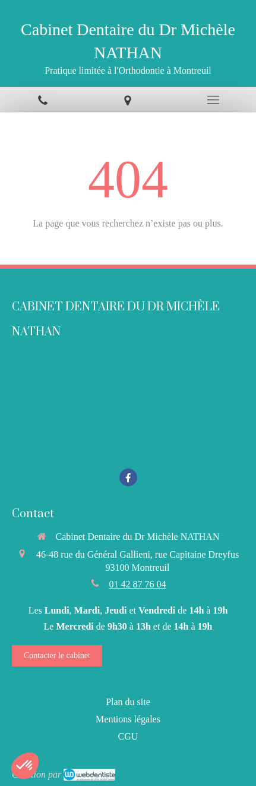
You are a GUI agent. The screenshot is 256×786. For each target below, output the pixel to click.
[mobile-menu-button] (213, 100)
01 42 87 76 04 (137, 584)
